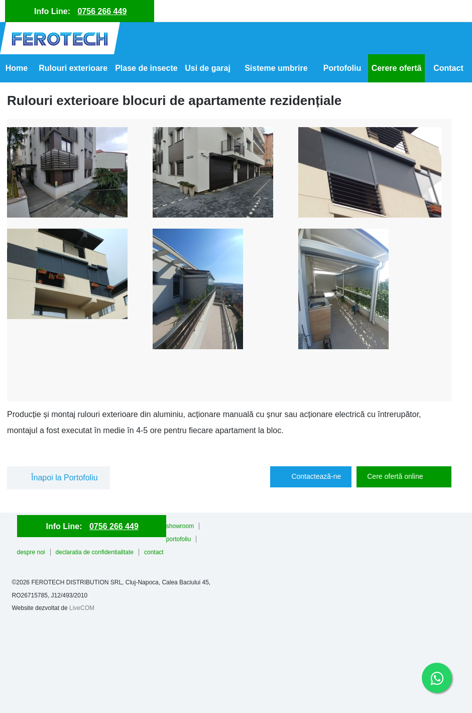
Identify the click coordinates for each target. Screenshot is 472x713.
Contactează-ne (316, 476)
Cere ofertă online (395, 476)
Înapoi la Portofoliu (64, 477)
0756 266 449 (102, 11)
